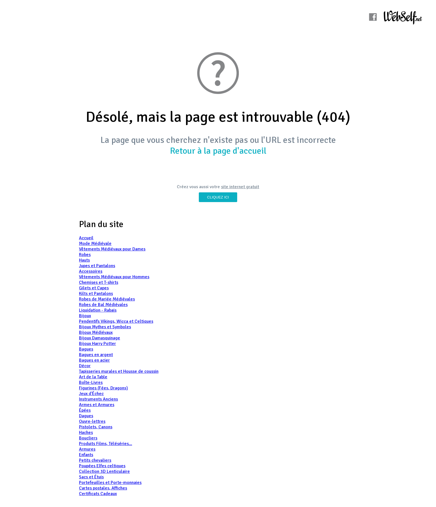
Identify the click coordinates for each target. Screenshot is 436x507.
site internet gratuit (240, 187)
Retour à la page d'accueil (218, 150)
